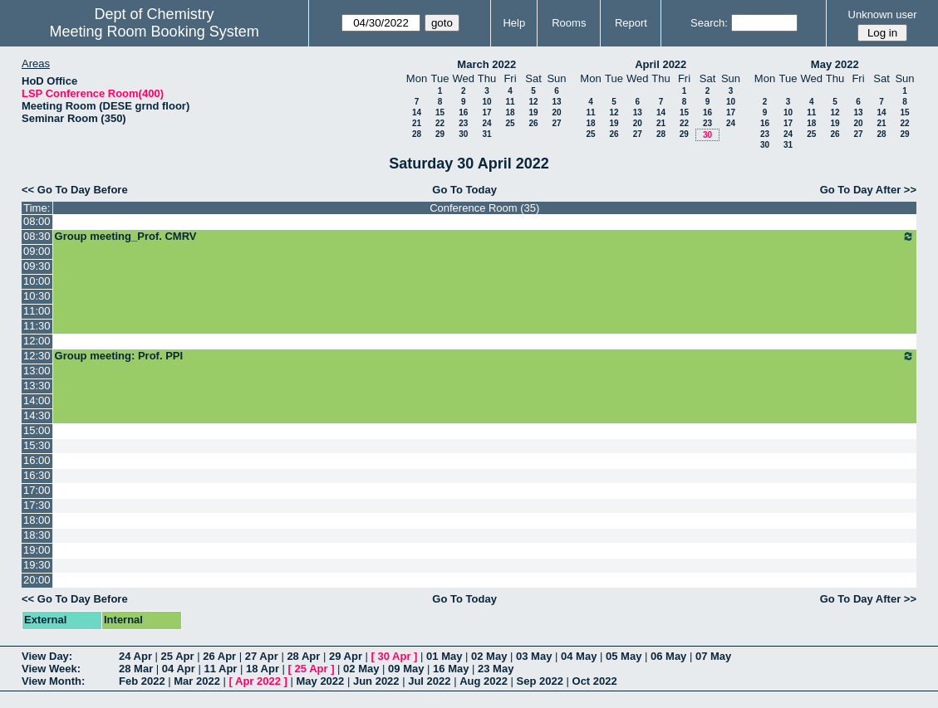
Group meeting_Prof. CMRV (485, 236)
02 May (489, 656)
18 (509, 112)
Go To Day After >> (868, 189)
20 (556, 112)
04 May (579, 656)
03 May (534, 656)
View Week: (51, 668)
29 (439, 134)
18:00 (37, 520)
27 (556, 123)
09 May (406, 668)
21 (416, 123)
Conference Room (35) (484, 208)
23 (463, 123)
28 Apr (303, 656)
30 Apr (394, 656)
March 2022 (486, 64)
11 (509, 101)
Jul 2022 (429, 681)
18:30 (37, 535)
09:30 (37, 266)
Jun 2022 (376, 681)
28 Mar (136, 668)
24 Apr (135, 656)
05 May (623, 656)
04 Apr (178, 668)
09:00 (37, 251)
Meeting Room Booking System (154, 31)
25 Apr (177, 656)
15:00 (37, 430)
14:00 (37, 400)
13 (556, 101)
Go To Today (464, 189)
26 (533, 123)
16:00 (37, 460)
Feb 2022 (142, 681)
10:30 (37, 296)
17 (486, 112)
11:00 (37, 311)
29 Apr (345, 656)
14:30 (37, 415)
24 (486, 123)
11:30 (37, 326)
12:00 (37, 340)
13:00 (37, 370)
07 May (713, 656)
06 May (668, 656)
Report (631, 23)
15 (439, 112)
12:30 (37, 355)
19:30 (37, 565)
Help (514, 23)
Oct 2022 (594, 681)
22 (439, 123)
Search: (709, 23)
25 (509, 123)
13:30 (37, 385)
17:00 (37, 490)
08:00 (37, 221)
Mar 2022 (197, 681)
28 (416, 134)
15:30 (37, 445)
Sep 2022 (540, 681)
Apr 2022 (258, 681)
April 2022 (660, 64)
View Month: (53, 681)
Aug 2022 (483, 681)
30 (463, 134)
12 (533, 101)
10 (486, 101)
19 (533, 112)
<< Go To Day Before (75, 189)
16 (463, 112)
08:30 (37, 236)
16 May (451, 668)
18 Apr (262, 668)
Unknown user (882, 14)
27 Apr (261, 656)
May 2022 (835, 64)
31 (486, 134)
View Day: (47, 656)
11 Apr (220, 668)
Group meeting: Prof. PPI (485, 356)
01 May (444, 656)
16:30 (37, 475)
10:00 (37, 281)
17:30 (37, 505)
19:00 (37, 550)
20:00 (37, 580)
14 (416, 112)
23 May (495, 668)
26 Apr (219, 656)
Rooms (569, 23)
